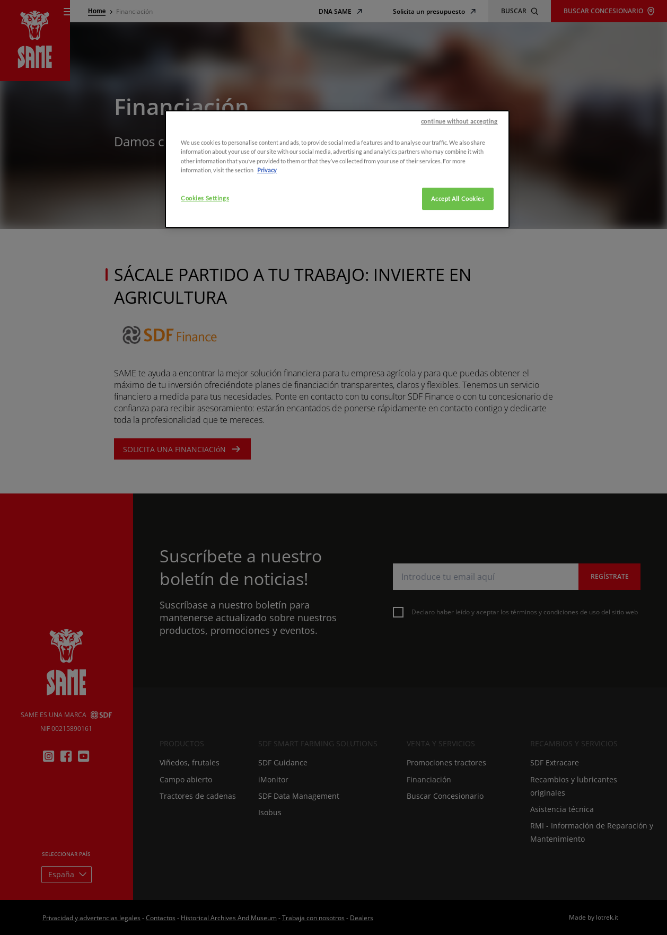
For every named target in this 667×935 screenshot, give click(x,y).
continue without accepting (459, 363)
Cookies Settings (205, 440)
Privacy (267, 412)
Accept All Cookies (457, 440)
